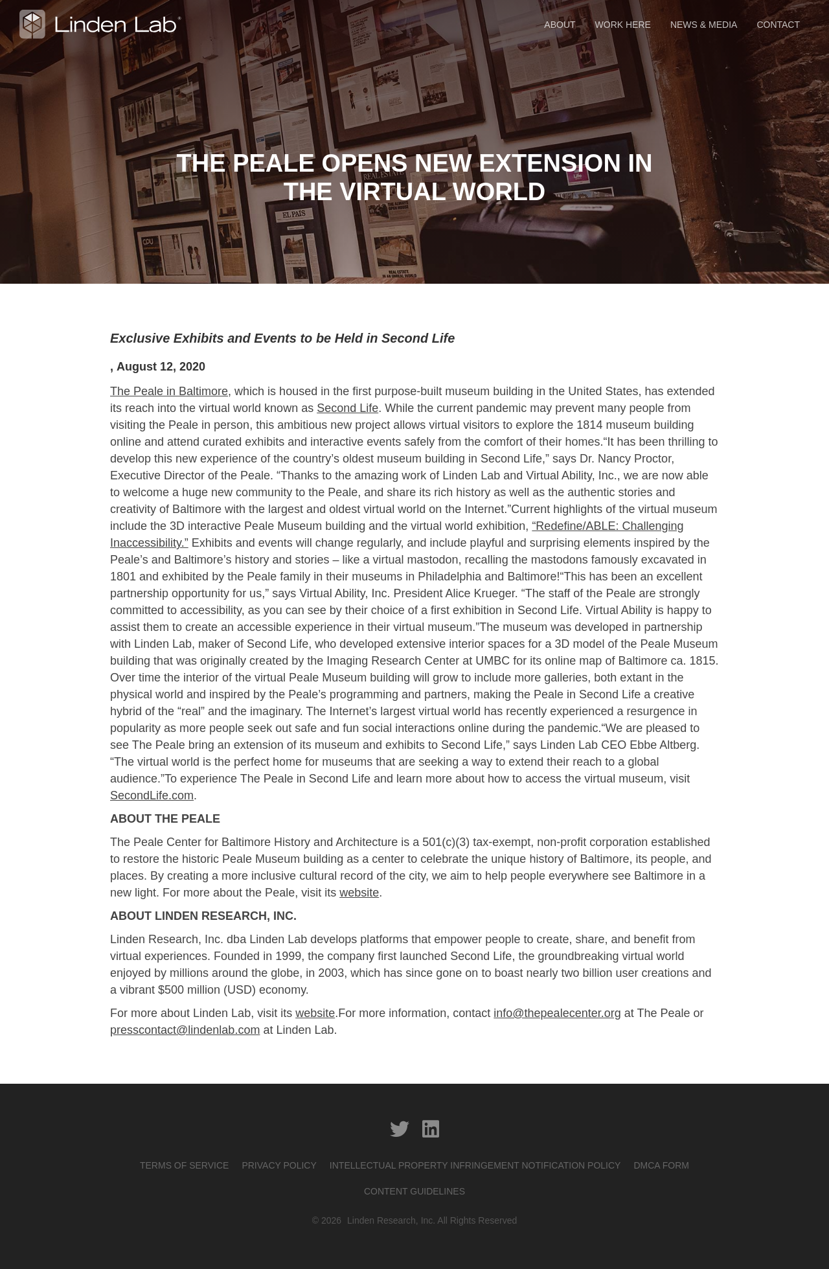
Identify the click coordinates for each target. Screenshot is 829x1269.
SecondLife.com (152, 795)
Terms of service (184, 1165)
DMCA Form (661, 1165)
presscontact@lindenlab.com (185, 1029)
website (359, 892)
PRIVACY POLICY (279, 1165)
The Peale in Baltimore (169, 391)
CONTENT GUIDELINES (414, 1191)
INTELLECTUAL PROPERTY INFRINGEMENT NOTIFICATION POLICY (475, 1165)
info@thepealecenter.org (557, 1013)
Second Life (347, 408)
